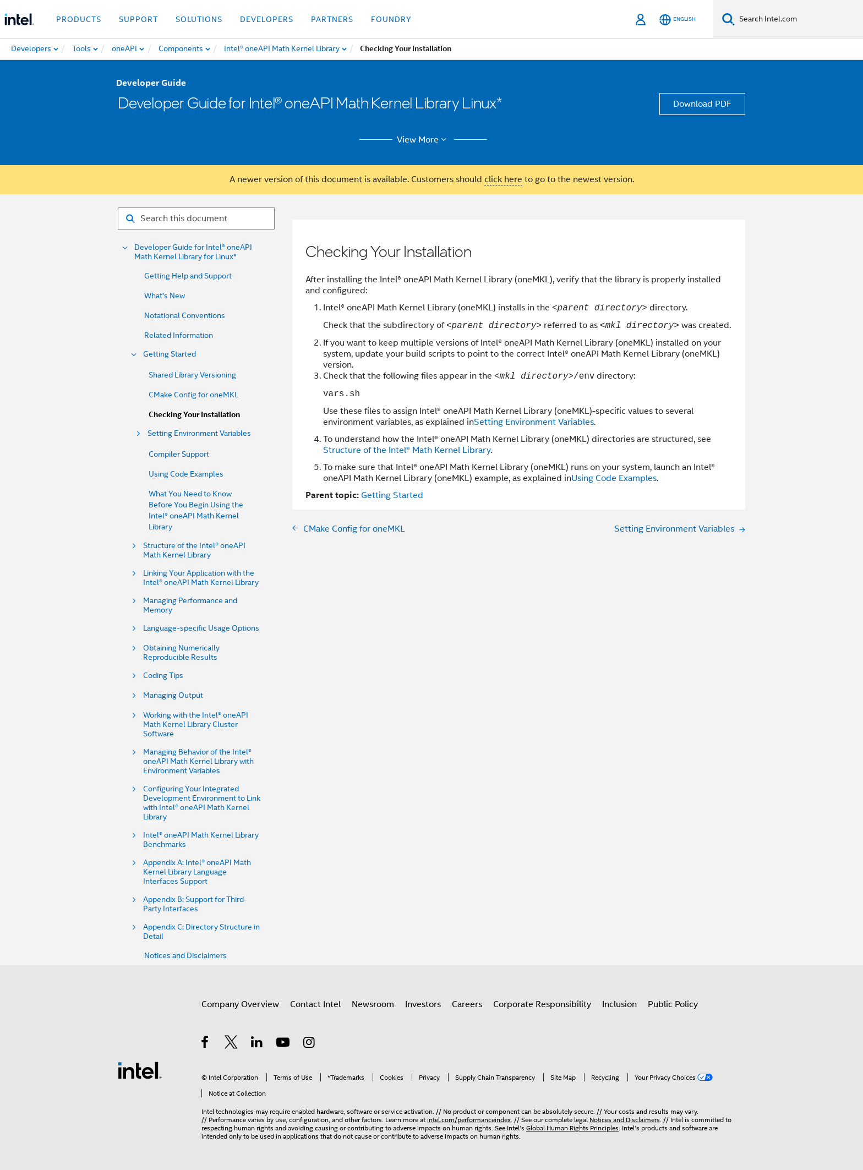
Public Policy (673, 1004)
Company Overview (240, 1004)
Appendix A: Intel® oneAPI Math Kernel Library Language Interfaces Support (197, 872)
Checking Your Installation (194, 414)
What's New (164, 295)
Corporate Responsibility (542, 1004)
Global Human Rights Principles (572, 1128)
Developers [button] (266, 19)
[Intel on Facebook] (205, 1044)
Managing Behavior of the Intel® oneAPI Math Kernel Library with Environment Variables (198, 761)
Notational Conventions (184, 315)
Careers (467, 1004)
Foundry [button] (391, 19)
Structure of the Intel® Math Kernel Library (406, 450)
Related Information (178, 335)
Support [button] (138, 19)
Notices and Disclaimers (185, 955)
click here (503, 179)
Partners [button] (332, 19)
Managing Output (173, 695)
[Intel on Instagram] (309, 1044)
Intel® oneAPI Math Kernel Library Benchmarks (201, 839)
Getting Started (169, 354)
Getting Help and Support (188, 276)
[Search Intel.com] (799, 19)
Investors (423, 1004)
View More (423, 139)
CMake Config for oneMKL (193, 395)
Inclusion (619, 1004)
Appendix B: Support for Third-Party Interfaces (195, 904)
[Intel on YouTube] (283, 1044)
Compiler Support (179, 454)
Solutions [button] (199, 19)
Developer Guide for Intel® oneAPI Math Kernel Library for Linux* (193, 252)
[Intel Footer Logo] (140, 1069)
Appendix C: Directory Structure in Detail (201, 931)
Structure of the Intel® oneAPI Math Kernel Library (194, 550)
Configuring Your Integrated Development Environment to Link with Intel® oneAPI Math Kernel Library (201, 803)
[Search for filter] (196, 218)
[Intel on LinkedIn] (257, 1044)
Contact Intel (315, 1004)
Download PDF (702, 104)
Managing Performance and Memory (190, 605)
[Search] (728, 19)
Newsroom (373, 1004)
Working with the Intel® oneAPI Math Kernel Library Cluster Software (195, 724)
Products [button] (78, 19)
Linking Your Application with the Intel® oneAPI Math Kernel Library (201, 577)
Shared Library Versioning (192, 375)
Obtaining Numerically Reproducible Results (181, 652)
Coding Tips (163, 675)
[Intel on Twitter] (231, 1044)
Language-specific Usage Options (201, 628)
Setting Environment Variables (199, 433)
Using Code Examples (186, 474)
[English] (677, 20)
